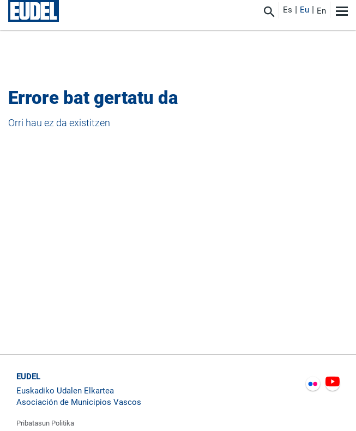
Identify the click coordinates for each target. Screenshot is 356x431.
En (321, 11)
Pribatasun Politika (45, 423)
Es (287, 10)
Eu (304, 10)
